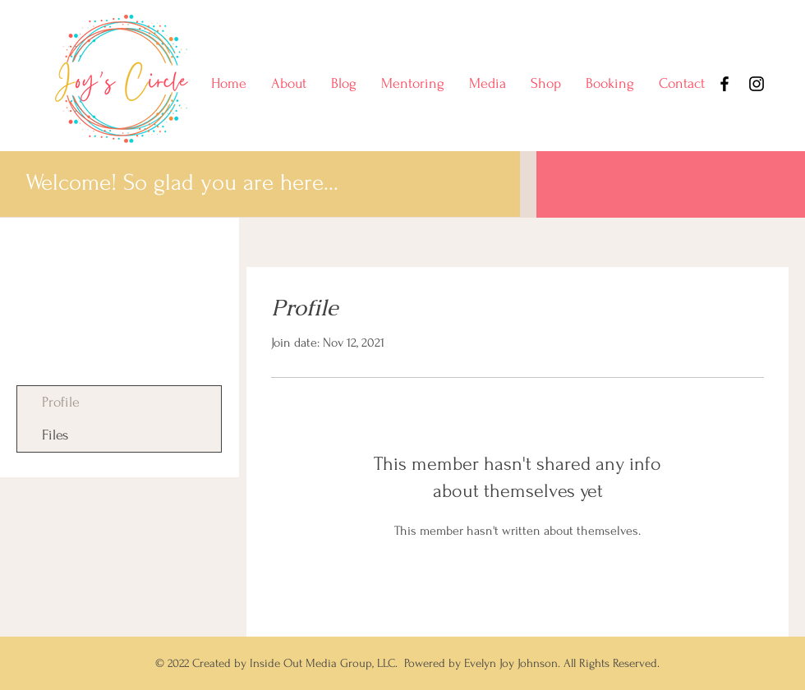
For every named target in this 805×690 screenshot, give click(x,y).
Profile (61, 402)
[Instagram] (756, 84)
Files (55, 435)
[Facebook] (724, 84)
